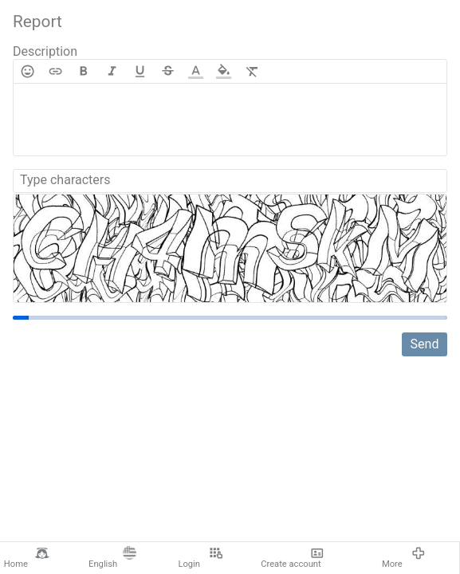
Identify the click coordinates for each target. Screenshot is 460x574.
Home (26, 558)
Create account (292, 558)
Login (200, 558)
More (404, 558)
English (112, 558)
